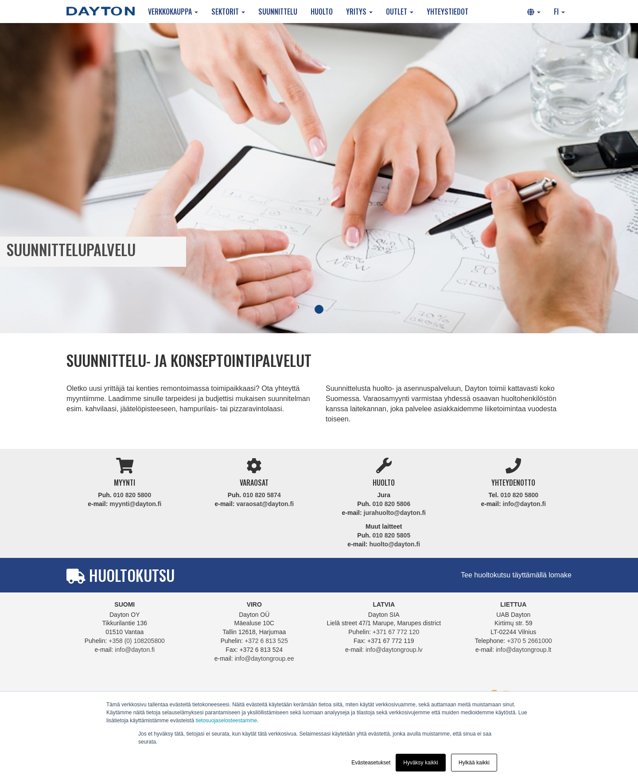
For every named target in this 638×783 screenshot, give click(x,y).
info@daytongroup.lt (524, 649)
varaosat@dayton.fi (265, 503)
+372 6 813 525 (266, 640)
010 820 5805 (392, 535)
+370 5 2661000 (529, 640)
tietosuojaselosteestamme (226, 720)
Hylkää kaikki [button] (474, 763)
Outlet (399, 11)
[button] (534, 11)
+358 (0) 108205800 (137, 640)
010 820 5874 (262, 495)
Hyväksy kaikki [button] (420, 763)
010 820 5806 (392, 503)
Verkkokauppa (173, 11)
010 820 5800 (132, 495)
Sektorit (228, 11)
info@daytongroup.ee (264, 658)
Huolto (322, 11)
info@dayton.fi (524, 503)
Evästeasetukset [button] (370, 763)
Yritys (359, 11)
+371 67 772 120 (396, 631)
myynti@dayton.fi (135, 503)
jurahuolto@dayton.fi (395, 512)
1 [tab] (319, 309)
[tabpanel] (319, 178)
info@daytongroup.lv (394, 649)
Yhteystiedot (447, 11)
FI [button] (559, 11)
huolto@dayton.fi (394, 544)
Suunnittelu (277, 11)
